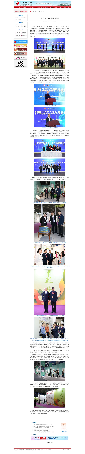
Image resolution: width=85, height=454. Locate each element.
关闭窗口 (48, 442)
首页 (37, 11)
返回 (52, 442)
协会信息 (40, 11)
